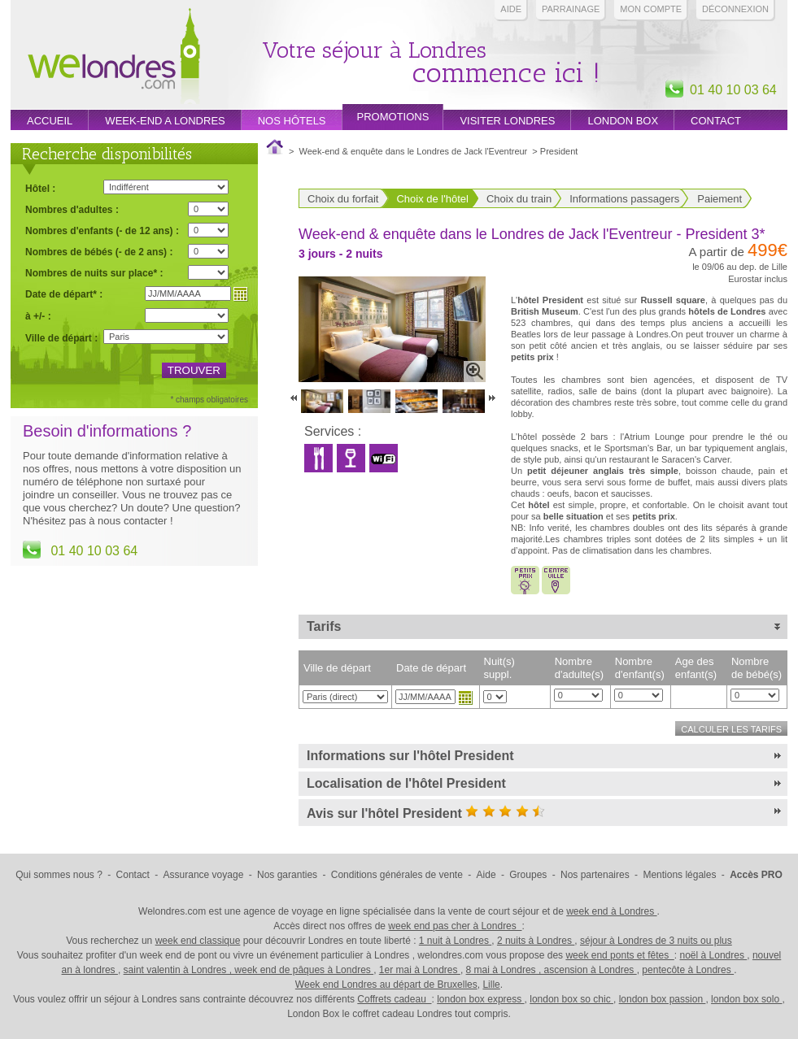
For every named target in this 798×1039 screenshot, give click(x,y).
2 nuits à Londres (535, 940)
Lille (490, 984)
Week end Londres (114, 58)
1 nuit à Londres (455, 940)
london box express (480, 999)
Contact (716, 121)
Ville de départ (337, 668)
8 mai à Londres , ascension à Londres (551, 970)
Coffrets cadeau (394, 999)
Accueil (49, 121)
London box (622, 121)
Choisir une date (465, 697)
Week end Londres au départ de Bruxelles (386, 984)
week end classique (198, 940)
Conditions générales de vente (397, 874)
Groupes (528, 874)
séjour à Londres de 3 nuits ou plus (656, 940)
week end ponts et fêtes (619, 955)
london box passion (662, 999)
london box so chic (571, 999)
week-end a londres (165, 121)
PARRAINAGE (571, 9)
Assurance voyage (204, 874)
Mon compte (651, 9)
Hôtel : (40, 188)
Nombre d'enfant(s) (640, 667)
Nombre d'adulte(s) (579, 667)
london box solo (746, 999)
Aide (510, 9)
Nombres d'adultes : (72, 209)
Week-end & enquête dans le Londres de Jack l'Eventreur (413, 151)
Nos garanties (287, 874)
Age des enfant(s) (696, 667)
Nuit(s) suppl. (499, 667)
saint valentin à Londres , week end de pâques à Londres (249, 970)
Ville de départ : (61, 338)
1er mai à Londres (419, 970)
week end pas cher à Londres (454, 926)
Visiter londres (507, 121)
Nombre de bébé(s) (756, 667)
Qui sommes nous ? (58, 874)
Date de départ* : (63, 294)
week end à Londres (611, 911)
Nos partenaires (595, 874)
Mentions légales (679, 874)
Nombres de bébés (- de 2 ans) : (98, 251)
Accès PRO (756, 874)
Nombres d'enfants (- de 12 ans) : (102, 230)
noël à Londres (714, 955)
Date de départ (431, 668)
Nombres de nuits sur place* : (94, 272)
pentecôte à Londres (688, 970)
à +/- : (38, 316)
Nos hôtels (292, 121)
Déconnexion (735, 9)
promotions (393, 117)
